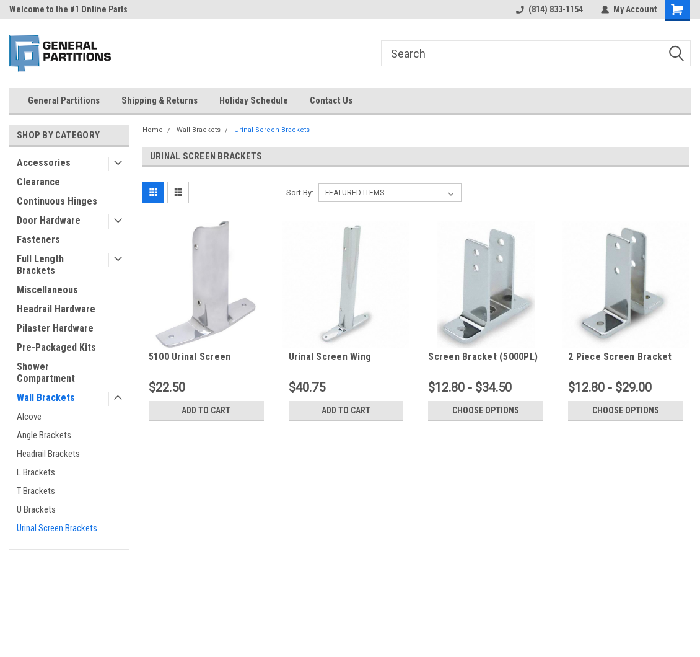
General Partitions (64, 100)
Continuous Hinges (57, 201)
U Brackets (36, 509)
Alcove (29, 416)
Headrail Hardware (56, 309)
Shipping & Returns (159, 100)
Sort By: (299, 192)
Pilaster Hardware (55, 328)
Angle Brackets (44, 435)
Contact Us (331, 100)
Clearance (38, 182)
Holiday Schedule (253, 100)
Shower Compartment (46, 372)
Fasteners (38, 239)
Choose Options (485, 410)
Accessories (44, 163)
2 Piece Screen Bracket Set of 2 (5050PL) (620, 357)
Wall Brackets (46, 397)
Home (152, 130)
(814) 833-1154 (549, 9)
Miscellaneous (47, 290)
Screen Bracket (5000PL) (483, 357)
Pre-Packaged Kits (56, 347)
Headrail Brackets (48, 453)
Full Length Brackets (40, 264)
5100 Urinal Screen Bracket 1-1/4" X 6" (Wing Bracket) (204, 357)
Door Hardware (49, 220)
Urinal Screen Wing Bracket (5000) (330, 357)
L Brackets (36, 472)
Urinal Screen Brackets (57, 528)
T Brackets (36, 490)
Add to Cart (206, 410)
